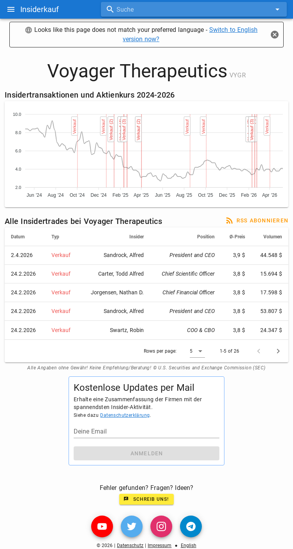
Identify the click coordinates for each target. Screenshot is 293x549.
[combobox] (194, 9)
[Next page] (278, 351)
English (188, 545)
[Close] (274, 34)
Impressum (159, 545)
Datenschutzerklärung (125, 415)
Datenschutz (130, 545)
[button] (197, 351)
